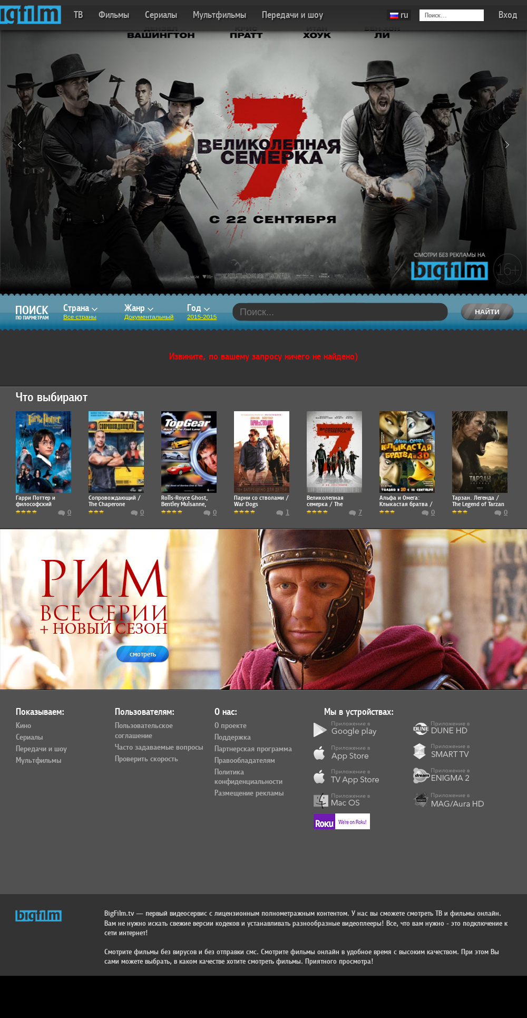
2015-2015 (202, 317)
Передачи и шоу (292, 15)
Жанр (138, 308)
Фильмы (114, 15)
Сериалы (161, 15)
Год (198, 308)
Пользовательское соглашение (144, 731)
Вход (508, 15)
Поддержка (232, 737)
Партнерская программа (253, 749)
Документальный (148, 317)
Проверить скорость (146, 759)
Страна (80, 308)
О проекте (230, 726)
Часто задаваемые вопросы (159, 747)
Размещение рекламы (249, 793)
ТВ (78, 15)
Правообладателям (244, 760)
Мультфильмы (219, 15)
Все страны (79, 317)
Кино (23, 726)
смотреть (143, 653)
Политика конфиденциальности (248, 777)
